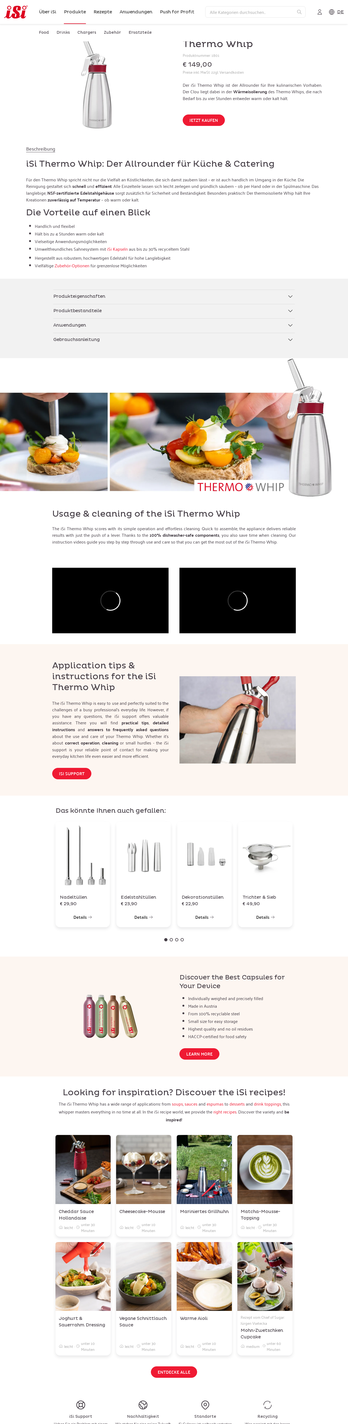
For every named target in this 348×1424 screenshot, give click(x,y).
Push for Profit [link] (177, 12)
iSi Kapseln (117, 249)
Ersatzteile (140, 32)
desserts (237, 1103)
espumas (215, 1103)
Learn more (199, 1054)
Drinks (63, 32)
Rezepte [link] (103, 12)
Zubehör (112, 32)
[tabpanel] (174, 214)
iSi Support (72, 773)
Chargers (86, 32)
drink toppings (267, 1103)
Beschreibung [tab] (40, 148)
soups (177, 1103)
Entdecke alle (174, 1372)
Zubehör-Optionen (72, 265)
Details (82, 917)
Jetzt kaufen (203, 120)
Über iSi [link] (47, 12)
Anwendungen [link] (136, 12)
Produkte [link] (75, 12)
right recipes (225, 1111)
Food (44, 32)
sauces (191, 1103)
